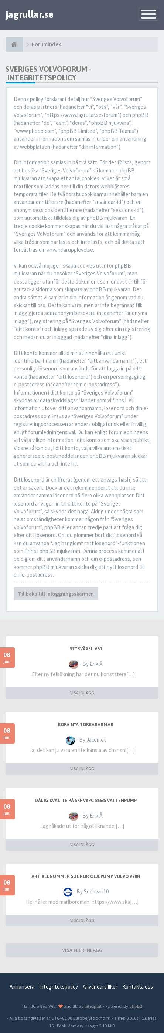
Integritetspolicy (58, 986)
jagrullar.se (30, 14)
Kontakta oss (137, 986)
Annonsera (22, 986)
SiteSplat (92, 1006)
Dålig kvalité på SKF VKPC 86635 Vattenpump (86, 800)
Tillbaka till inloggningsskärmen (56, 593)
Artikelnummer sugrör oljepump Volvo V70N (85, 876)
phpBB (135, 1006)
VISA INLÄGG (82, 692)
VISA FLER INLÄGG (82, 950)
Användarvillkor (100, 986)
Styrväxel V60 (86, 648)
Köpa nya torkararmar (85, 724)
